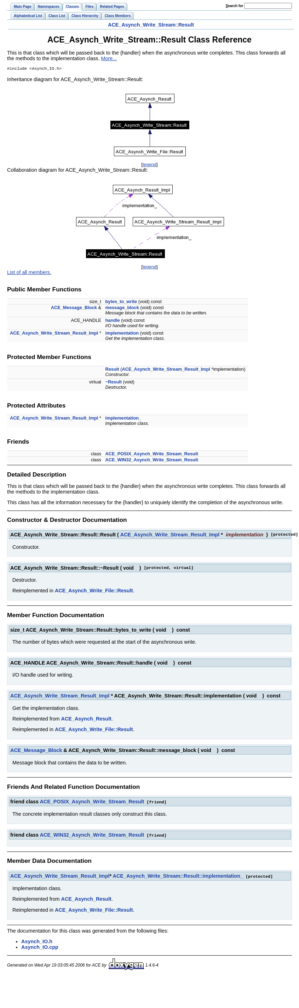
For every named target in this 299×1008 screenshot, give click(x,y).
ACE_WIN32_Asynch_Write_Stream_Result (151, 460)
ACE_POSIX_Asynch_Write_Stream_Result (151, 454)
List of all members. (29, 273)
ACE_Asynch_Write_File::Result (94, 591)
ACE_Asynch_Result (86, 719)
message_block (122, 308)
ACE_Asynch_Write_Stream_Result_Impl (54, 333)
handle (112, 321)
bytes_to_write (121, 302)
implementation (122, 333)
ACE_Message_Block (74, 308)
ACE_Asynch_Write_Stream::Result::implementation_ (178, 876)
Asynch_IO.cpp (39, 947)
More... (109, 58)
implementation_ (123, 418)
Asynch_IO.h (36, 941)
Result (186, 25)
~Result (113, 382)
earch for (234, 6)
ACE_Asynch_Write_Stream (142, 25)
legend (149, 165)
